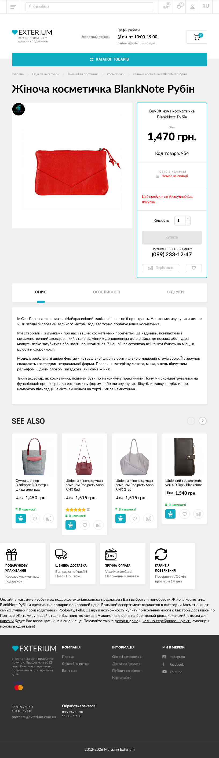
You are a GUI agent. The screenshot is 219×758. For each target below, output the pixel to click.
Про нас (68, 657)
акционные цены (115, 616)
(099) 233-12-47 (172, 254)
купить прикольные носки (148, 610)
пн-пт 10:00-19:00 (137, 37)
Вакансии (69, 671)
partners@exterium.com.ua (136, 43)
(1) (88, 509)
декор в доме (126, 621)
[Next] (203, 421)
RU (205, 6)
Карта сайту (121, 678)
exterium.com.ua (86, 600)
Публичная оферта (127, 671)
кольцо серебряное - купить (167, 621)
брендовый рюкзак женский (160, 616)
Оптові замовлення (127, 657)
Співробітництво (75, 664)
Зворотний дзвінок (95, 36)
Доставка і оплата (126, 664)
